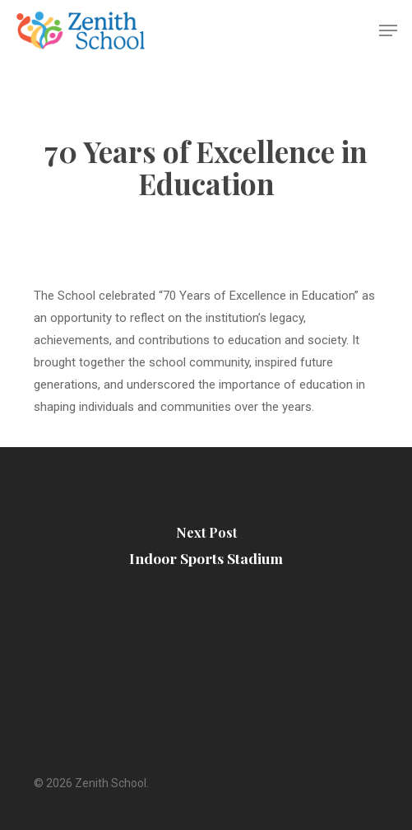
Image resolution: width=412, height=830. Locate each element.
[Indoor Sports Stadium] (206, 550)
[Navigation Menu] (388, 30)
